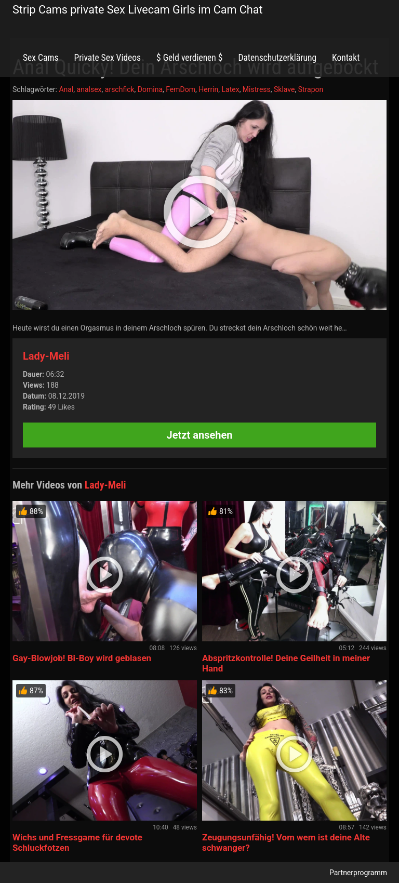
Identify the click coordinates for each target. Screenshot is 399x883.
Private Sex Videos (107, 57)
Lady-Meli (46, 356)
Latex (231, 89)
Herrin (208, 89)
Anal (66, 89)
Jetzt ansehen (200, 435)
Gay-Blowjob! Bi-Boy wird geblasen (81, 658)
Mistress (257, 89)
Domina (150, 89)
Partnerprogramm (358, 872)
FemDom (180, 89)
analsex (89, 89)
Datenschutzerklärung (277, 57)
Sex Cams (40, 57)
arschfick (120, 89)
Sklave (284, 89)
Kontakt (346, 57)
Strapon (311, 89)
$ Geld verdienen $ (189, 57)
